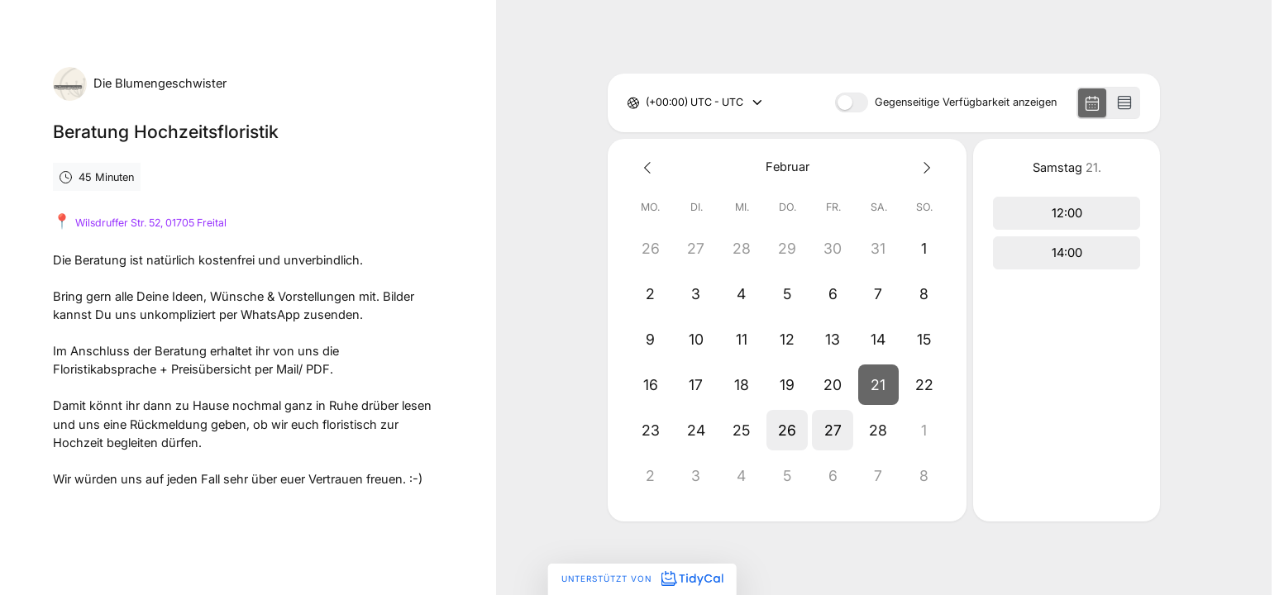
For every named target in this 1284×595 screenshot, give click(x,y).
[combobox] (647, 103)
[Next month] (924, 167)
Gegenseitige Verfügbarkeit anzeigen (966, 103)
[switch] (851, 102)
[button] (878, 384)
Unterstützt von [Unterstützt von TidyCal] (642, 578)
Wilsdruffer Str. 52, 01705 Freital (151, 223)
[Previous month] (650, 167)
